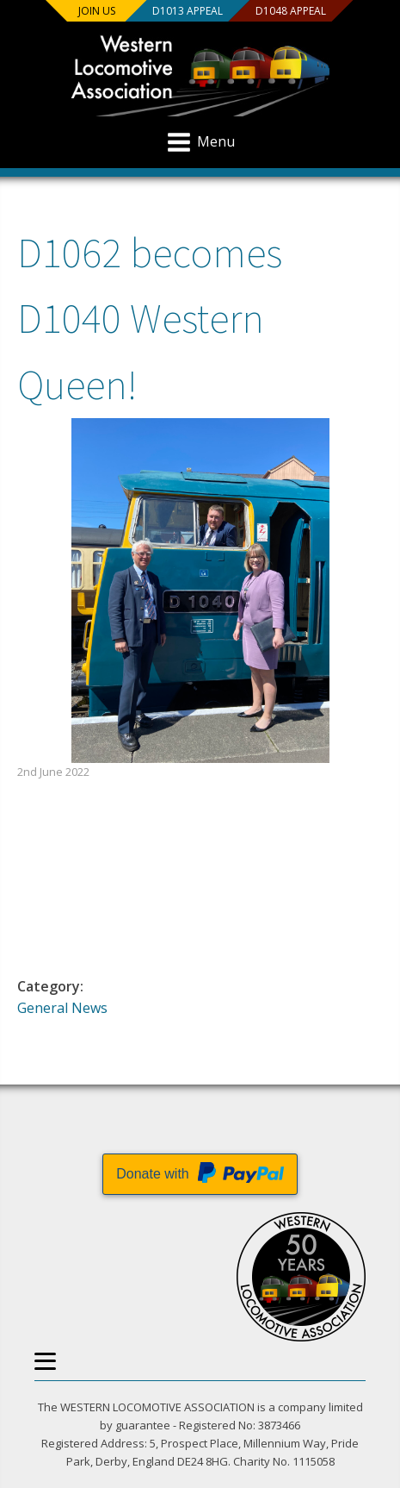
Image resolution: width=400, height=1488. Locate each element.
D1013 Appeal (186, 10)
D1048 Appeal (290, 10)
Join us (96, 10)
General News (62, 1007)
